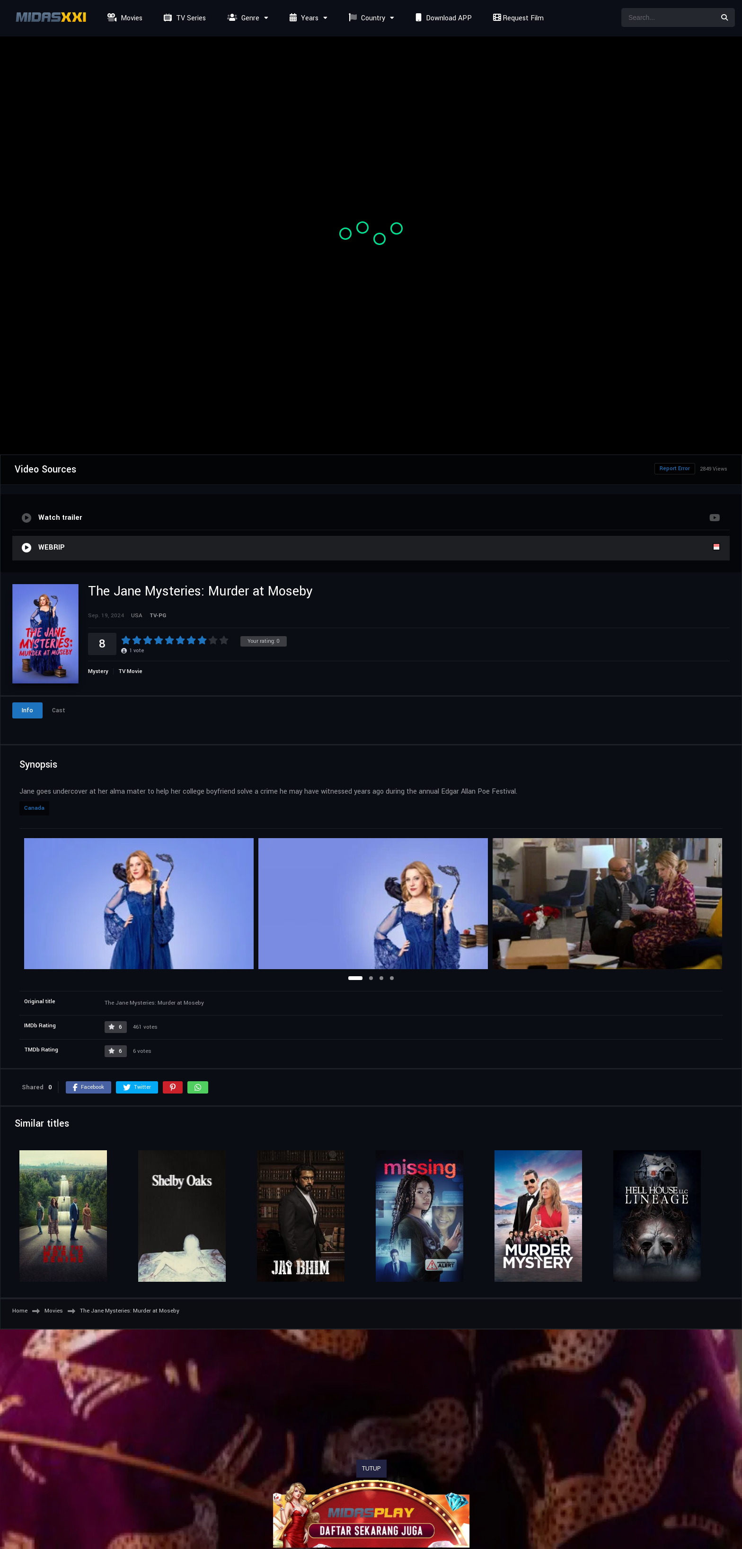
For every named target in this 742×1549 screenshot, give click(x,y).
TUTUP (371, 1468)
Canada (34, 808)
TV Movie (130, 671)
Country (365, 18)
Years (302, 18)
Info (27, 710)
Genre (242, 18)
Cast (58, 710)
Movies (123, 18)
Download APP (442, 18)
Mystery (98, 671)
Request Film (517, 18)
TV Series (183, 18)
